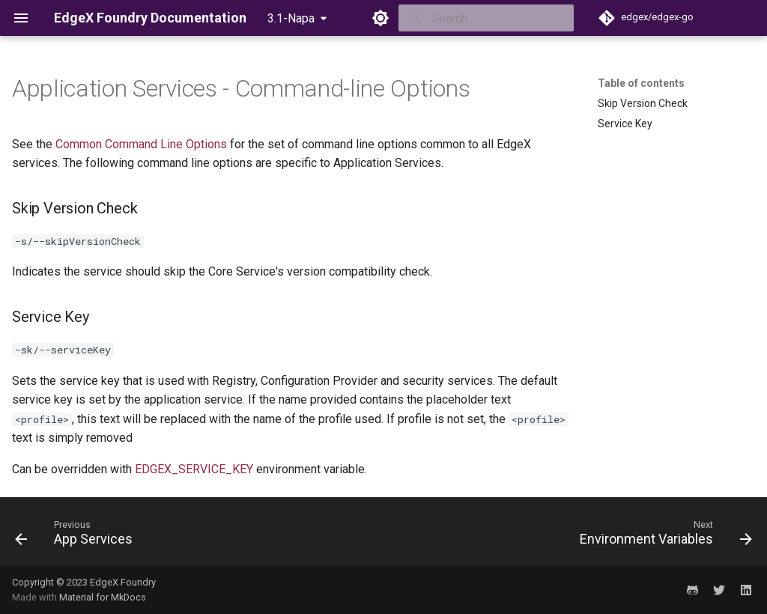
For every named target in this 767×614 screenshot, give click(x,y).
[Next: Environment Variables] (662, 536)
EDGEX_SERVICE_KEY (194, 469)
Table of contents (641, 83)
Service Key (625, 124)
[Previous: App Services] (77, 536)
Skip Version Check (643, 103)
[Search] (486, 17)
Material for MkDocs (102, 597)
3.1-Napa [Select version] (291, 18)
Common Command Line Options (141, 144)
